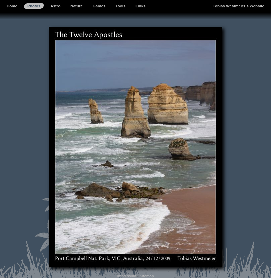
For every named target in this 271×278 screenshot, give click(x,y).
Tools (120, 6)
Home (12, 6)
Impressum (126, 276)
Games (99, 6)
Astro (55, 6)
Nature (76, 6)
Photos (33, 6)
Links (141, 6)
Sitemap (147, 276)
